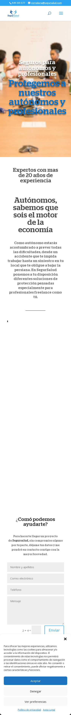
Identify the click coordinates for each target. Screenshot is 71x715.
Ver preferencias (35, 701)
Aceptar (35, 681)
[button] (65, 639)
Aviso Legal (49, 709)
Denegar (35, 691)
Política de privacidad (29, 709)
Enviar (54, 630)
